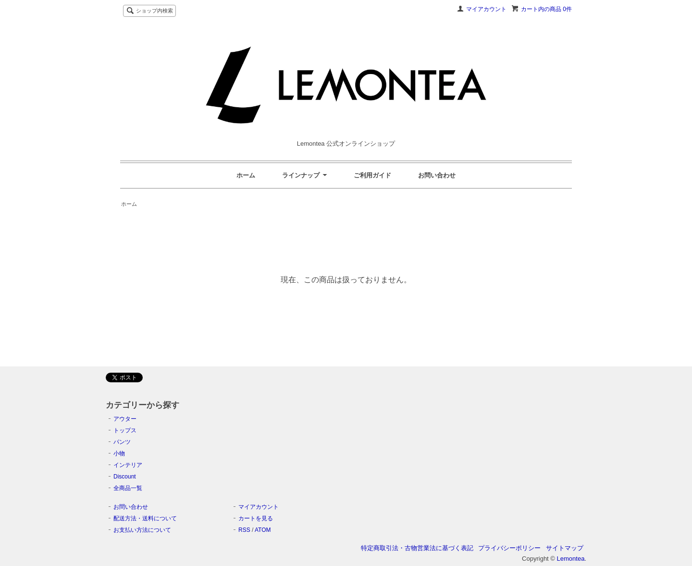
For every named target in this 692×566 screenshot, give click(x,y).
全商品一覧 (127, 488)
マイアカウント (486, 9)
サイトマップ (564, 548)
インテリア (127, 465)
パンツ (122, 442)
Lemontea (571, 558)
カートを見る (255, 518)
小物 (119, 453)
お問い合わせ (437, 175)
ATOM (263, 530)
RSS (244, 530)
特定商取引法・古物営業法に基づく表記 (417, 548)
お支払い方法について (142, 530)
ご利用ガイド (372, 175)
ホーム (245, 175)
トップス (124, 430)
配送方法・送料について (145, 518)
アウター (124, 418)
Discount (124, 476)
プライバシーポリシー (509, 548)
